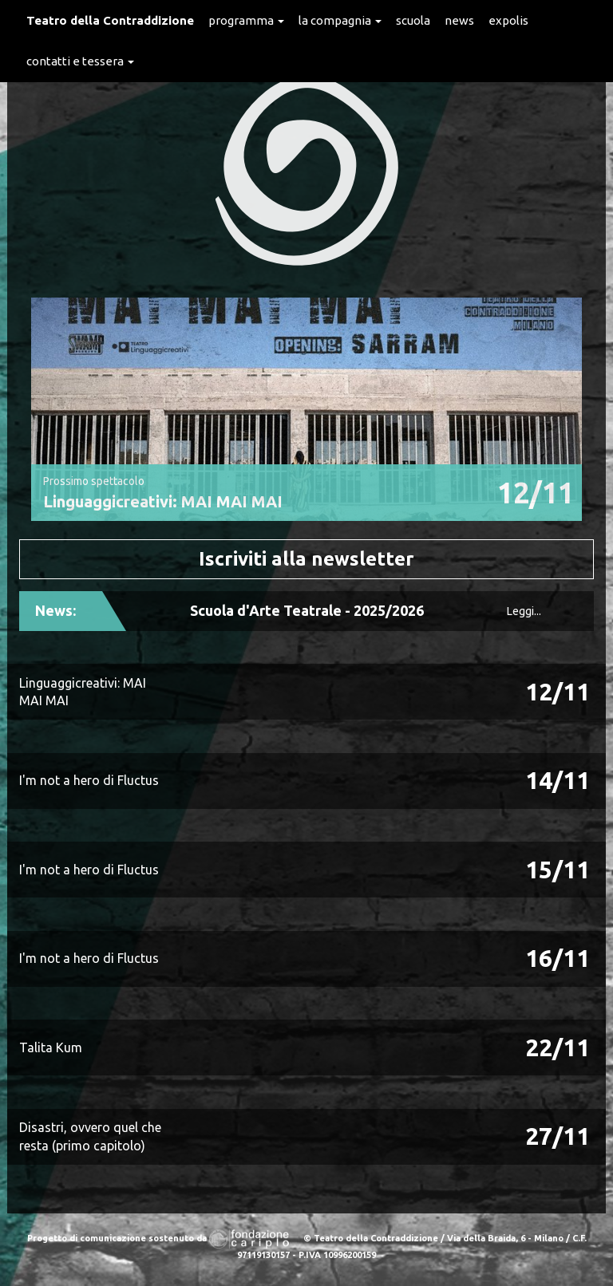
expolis (508, 20)
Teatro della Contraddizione (110, 20)
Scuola (413, 20)
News (459, 20)
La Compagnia (340, 20)
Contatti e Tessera (80, 61)
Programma (246, 20)
